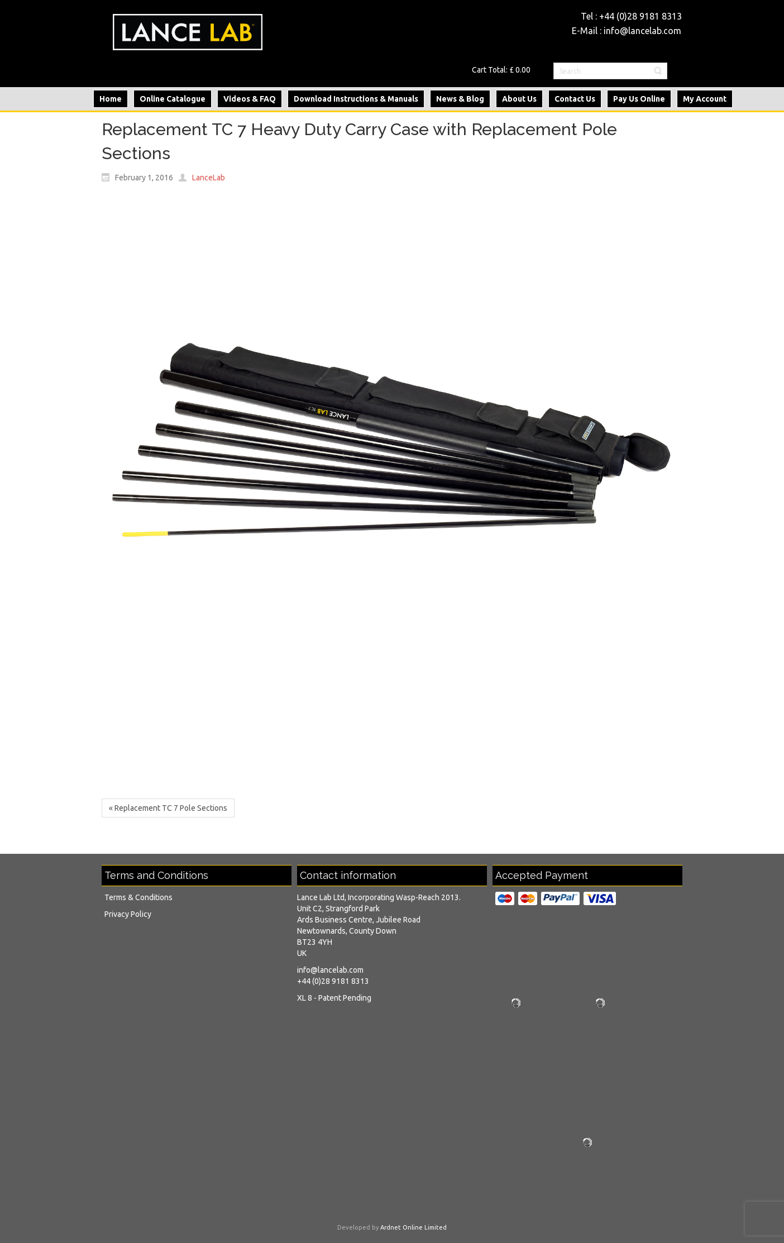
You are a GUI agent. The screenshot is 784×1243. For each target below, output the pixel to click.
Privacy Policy (127, 914)
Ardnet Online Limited (413, 1227)
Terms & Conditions (138, 897)
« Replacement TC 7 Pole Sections (168, 808)
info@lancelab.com (642, 31)
